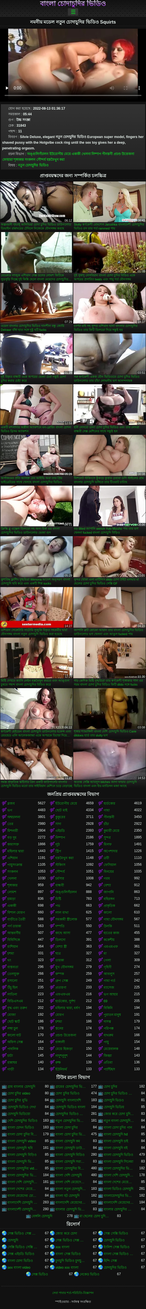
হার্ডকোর (109, 803)
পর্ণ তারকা (14, 926)
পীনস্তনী (107, 154)
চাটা (10, 1056)
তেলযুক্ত (13, 974)
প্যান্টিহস (109, 1069)
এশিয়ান (12, 858)
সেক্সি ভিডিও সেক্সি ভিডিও (22, 1247)
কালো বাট (14, 1035)
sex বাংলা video (18, 1268)
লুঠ (57, 844)
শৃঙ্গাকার (19, 160)
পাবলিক (12, 1049)
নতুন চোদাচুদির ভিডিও (33, 165)
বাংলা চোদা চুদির (66, 1128)
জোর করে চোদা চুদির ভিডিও (119, 1114)
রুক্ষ (58, 1062)
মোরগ (59, 1015)
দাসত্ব (107, 1022)
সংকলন (30, 160)
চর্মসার (59, 878)
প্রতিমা (108, 1062)
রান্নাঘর (12, 1062)
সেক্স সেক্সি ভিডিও (116, 1233)
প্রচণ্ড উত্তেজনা (124, 154)
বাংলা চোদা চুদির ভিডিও (70, 1134)
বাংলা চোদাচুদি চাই (116, 1141)
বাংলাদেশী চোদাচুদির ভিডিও (22, 1209)
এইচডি (60, 831)
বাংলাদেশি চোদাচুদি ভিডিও (22, 1202)
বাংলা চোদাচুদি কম (67, 1141)
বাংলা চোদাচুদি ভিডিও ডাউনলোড (22, 1162)
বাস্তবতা (12, 967)
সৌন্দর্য (41, 160)
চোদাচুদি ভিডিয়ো (18, 1114)
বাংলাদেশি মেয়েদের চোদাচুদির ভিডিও (119, 1202)
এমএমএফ (111, 947)
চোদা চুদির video (18, 1093)
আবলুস (109, 974)
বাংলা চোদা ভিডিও (20, 1261)
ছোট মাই (61, 810)
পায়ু (106, 1042)
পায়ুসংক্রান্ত (14, 865)
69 (105, 1001)
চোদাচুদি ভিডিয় (114, 1107)
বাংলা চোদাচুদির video (22, 1168)
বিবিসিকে (13, 940)
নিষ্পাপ (96, 154)
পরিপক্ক (109, 1028)
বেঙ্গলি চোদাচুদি (42, 1216)
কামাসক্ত (13, 844)
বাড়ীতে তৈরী (16, 919)
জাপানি (109, 892)
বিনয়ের (109, 872)
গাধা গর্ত (109, 981)
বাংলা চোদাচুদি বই (116, 1148)
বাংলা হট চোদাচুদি (67, 1196)
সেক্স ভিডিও (40, 1274)
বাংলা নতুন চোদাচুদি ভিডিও (70, 1189)
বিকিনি (108, 1008)
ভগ (9, 810)
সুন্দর (107, 838)
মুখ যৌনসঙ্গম (64, 967)
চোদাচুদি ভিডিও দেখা (21, 1107)
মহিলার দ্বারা (15, 851)
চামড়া (11, 899)
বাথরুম (108, 1035)
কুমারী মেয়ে (111, 831)
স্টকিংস (60, 865)
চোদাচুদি (12, 1240)
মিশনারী (12, 831)
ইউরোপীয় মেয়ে (60, 154)
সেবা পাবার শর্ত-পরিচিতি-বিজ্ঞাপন (73, 1293)
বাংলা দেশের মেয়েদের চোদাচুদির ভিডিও (22, 1189)
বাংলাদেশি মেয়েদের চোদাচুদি (70, 1202)
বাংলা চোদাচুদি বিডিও (70, 1155)
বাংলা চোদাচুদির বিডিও (70, 1168)
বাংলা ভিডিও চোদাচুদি (119, 1189)
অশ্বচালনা (13, 817)
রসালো (12, 981)
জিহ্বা (108, 1056)
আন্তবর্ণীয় (13, 933)
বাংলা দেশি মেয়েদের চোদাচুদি (70, 1182)
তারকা (59, 960)
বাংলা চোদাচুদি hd (116, 1134)
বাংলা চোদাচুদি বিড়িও (22, 1155)
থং (9, 960)
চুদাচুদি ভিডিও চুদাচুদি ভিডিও (70, 1261)
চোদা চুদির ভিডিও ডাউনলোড (119, 1093)
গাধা (107, 810)
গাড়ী (10, 1069)
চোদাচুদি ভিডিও (114, 1240)
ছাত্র (58, 953)
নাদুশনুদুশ (61, 1056)
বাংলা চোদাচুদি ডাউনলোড (70, 1148)
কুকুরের (60, 817)
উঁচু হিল (12, 987)
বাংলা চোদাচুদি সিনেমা (119, 1162)
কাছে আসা (62, 933)
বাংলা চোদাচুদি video (21, 1141)
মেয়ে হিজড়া (63, 1049)
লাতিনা (12, 994)
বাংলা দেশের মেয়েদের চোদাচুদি (119, 1182)
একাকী (76, 154)
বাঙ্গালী (60, 1042)
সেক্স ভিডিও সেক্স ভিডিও (22, 1233)
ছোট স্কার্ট (13, 1022)
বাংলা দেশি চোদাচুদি (68, 1175)
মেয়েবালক (111, 1049)
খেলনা (86, 154)
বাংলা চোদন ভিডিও (20, 1128)
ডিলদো (60, 940)
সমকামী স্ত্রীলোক (66, 919)
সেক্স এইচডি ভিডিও (20, 1254)
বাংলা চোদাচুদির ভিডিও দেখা (22, 1175)
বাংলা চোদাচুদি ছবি (20, 1148)
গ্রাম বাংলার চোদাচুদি (21, 1087)
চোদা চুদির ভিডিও (67, 1093)
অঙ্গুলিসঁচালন (37, 154)
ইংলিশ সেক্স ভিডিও (117, 1247)
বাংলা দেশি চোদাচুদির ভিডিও (22, 1182)
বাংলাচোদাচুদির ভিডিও (119, 1196)
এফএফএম (62, 994)
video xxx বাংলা (66, 1268)
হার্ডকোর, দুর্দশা (65, 1001)
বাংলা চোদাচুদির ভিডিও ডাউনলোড (119, 1168)
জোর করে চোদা (66, 1233)
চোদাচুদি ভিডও (114, 1100)
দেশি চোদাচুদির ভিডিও (22, 1121)
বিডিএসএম (15, 1001)
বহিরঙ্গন (109, 899)
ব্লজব (11, 803)
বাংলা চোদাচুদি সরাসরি (70, 1162)
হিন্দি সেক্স (110, 1261)
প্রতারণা (60, 987)
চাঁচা (106, 824)
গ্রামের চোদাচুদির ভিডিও (70, 1087)
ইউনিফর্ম (61, 1069)
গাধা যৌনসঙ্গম (113, 919)
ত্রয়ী (106, 858)
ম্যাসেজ (109, 987)
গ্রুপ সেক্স (61, 981)
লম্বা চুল (12, 1028)
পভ (57, 906)
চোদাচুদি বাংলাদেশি (68, 1100)
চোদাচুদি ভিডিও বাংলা (70, 1107)
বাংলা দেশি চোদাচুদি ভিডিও (119, 1175)
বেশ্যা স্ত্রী (60, 947)
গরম (107, 878)
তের (10, 824)
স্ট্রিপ (58, 851)
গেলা (107, 960)
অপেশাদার (111, 851)
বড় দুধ (11, 838)
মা (105, 953)
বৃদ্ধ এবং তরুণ (17, 1008)
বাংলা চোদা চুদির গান (118, 1128)
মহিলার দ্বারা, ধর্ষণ (67, 1008)
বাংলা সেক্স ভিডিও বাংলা (119, 1254)
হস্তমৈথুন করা (55, 160)
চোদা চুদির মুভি (17, 1100)
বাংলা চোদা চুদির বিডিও (22, 1134)
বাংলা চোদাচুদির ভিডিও (73, 3)
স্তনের (59, 1028)
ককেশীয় (109, 940)
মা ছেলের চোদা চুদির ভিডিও (95, 1216)
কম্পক (59, 974)
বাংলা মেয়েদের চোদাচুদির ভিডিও (22, 1196)
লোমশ (11, 892)
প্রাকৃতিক (109, 906)
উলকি (108, 926)
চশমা (10, 953)
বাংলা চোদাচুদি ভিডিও (119, 1155)
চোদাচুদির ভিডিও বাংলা (70, 1114)
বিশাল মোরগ (16, 913)
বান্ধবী (59, 885)
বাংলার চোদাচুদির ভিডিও (119, 1209)
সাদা (58, 824)
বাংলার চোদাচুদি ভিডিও (70, 1209)
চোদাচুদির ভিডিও (115, 1268)
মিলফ (108, 844)
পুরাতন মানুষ (112, 1015)
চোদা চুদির (110, 1087)
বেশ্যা (107, 885)
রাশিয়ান (12, 947)
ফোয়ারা (7, 160)
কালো (108, 913)
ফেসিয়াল (110, 865)
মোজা (11, 1015)
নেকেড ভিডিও (89, 1274)
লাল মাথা (61, 913)
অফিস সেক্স (15, 1042)
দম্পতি (59, 926)
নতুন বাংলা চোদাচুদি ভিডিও (119, 1121)
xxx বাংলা (62, 1247)
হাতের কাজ (111, 933)
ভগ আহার (111, 994)
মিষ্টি (58, 899)
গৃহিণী (107, 967)
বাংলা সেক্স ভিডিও (68, 1254)
